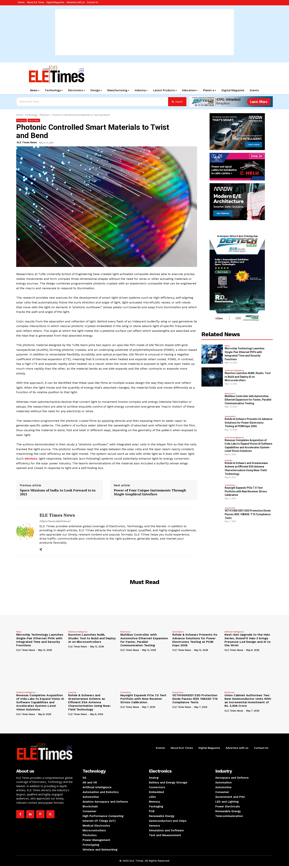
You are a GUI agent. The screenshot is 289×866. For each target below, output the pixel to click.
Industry (228, 460)
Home (19, 114)
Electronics (230, 393)
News (227, 346)
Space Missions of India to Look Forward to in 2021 (57, 492)
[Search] (177, 101)
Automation (230, 416)
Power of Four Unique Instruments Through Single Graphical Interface (150, 492)
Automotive (230, 508)
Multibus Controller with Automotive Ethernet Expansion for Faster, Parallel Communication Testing (248, 400)
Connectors (230, 485)
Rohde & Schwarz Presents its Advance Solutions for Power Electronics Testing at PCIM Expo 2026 (248, 423)
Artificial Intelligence (234, 370)
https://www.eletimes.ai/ (55, 521)
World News (34, 120)
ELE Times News (27, 142)
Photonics (45, 114)
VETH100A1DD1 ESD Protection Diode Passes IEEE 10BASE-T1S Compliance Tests (248, 514)
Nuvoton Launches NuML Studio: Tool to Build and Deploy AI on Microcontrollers (248, 377)
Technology (31, 114)
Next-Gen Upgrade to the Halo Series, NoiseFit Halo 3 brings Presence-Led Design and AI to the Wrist (247, 640)
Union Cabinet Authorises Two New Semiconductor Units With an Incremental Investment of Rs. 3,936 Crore (247, 700)
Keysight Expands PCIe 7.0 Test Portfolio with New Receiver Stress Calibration (246, 491)
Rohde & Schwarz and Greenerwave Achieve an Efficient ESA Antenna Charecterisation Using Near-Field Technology (89, 702)
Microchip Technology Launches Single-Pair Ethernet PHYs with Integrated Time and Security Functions (39, 640)
